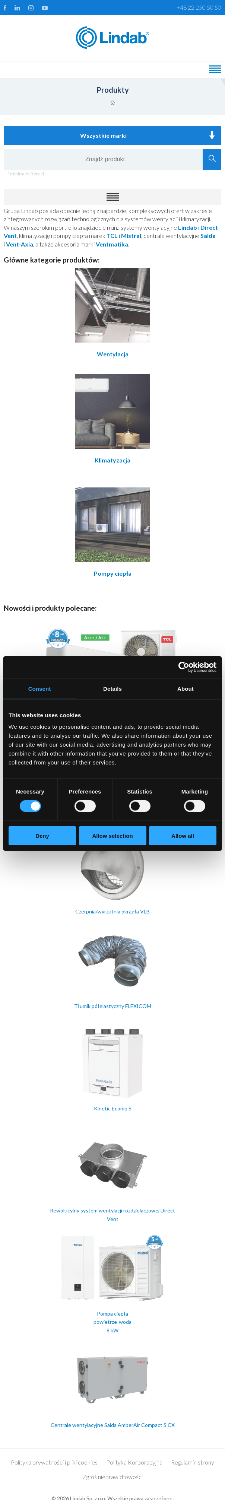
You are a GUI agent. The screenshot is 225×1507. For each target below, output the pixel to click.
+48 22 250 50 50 (199, 7)
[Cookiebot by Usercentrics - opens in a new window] (183, 667)
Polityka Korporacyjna (134, 1462)
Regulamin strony (192, 1462)
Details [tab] (112, 688)
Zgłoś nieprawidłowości (113, 1476)
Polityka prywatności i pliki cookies (54, 1462)
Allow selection (112, 836)
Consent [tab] (39, 688)
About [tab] (185, 688)
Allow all (182, 836)
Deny (42, 836)
